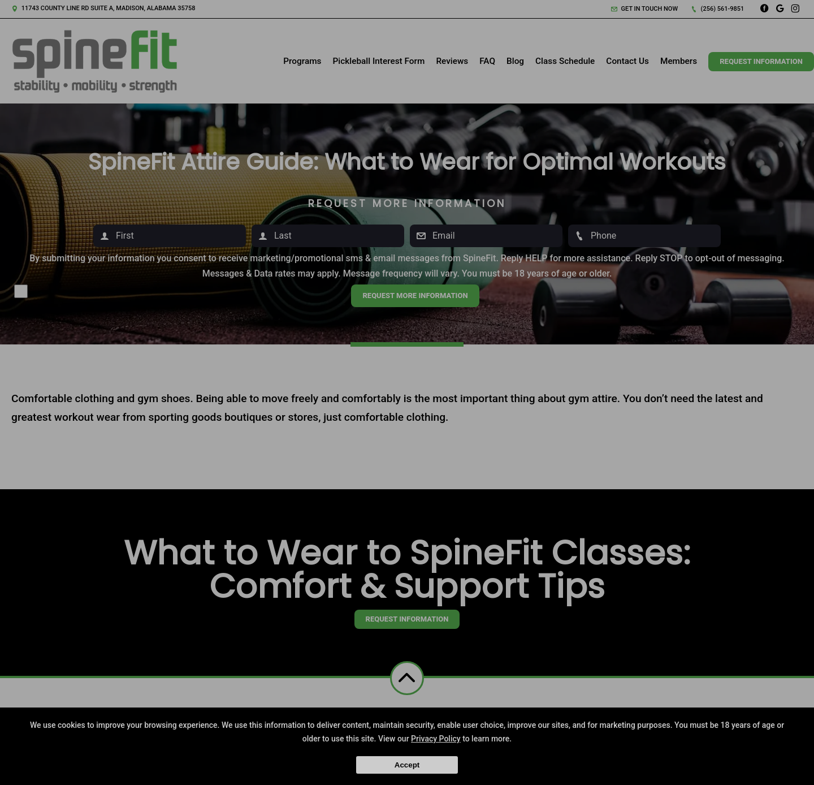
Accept (407, 765)
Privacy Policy (436, 738)
